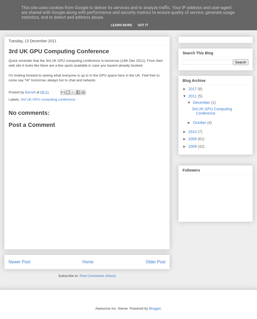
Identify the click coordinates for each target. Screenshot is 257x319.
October (200, 122)
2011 (193, 96)
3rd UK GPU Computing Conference (212, 111)
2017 (193, 89)
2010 (193, 132)
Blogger (155, 308)
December (202, 102)
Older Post (155, 262)
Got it (143, 25)
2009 (193, 139)
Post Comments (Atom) (98, 276)
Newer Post (19, 262)
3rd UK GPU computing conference (48, 99)
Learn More (121, 25)
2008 (193, 146)
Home (88, 262)
